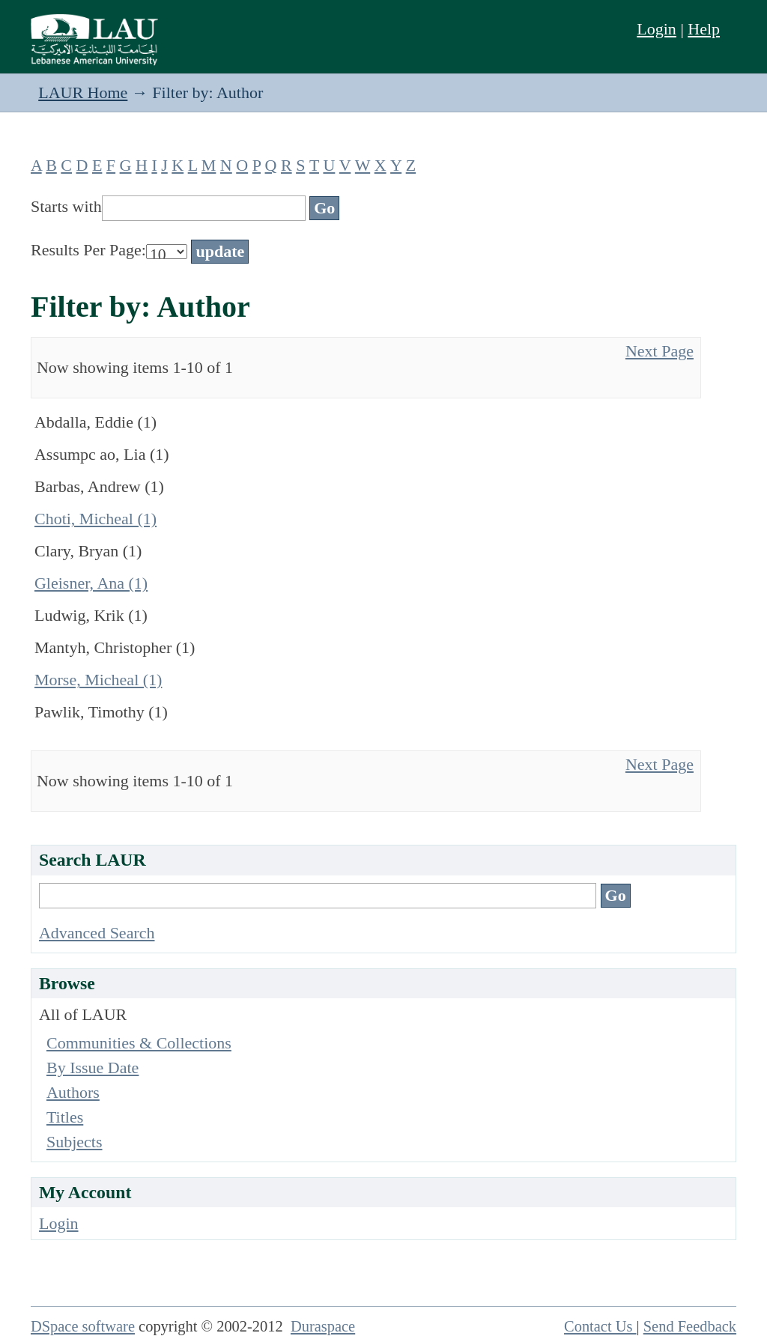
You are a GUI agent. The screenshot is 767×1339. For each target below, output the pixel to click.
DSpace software (83, 1326)
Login (656, 28)
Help (704, 28)
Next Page (659, 350)
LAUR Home (82, 92)
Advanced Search (97, 932)
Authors (73, 1092)
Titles (64, 1117)
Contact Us (600, 1326)
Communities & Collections (138, 1042)
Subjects (74, 1141)
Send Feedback (689, 1326)
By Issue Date (92, 1067)
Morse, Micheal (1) (98, 679)
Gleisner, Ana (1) (91, 583)
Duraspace (323, 1326)
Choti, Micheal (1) (95, 518)
